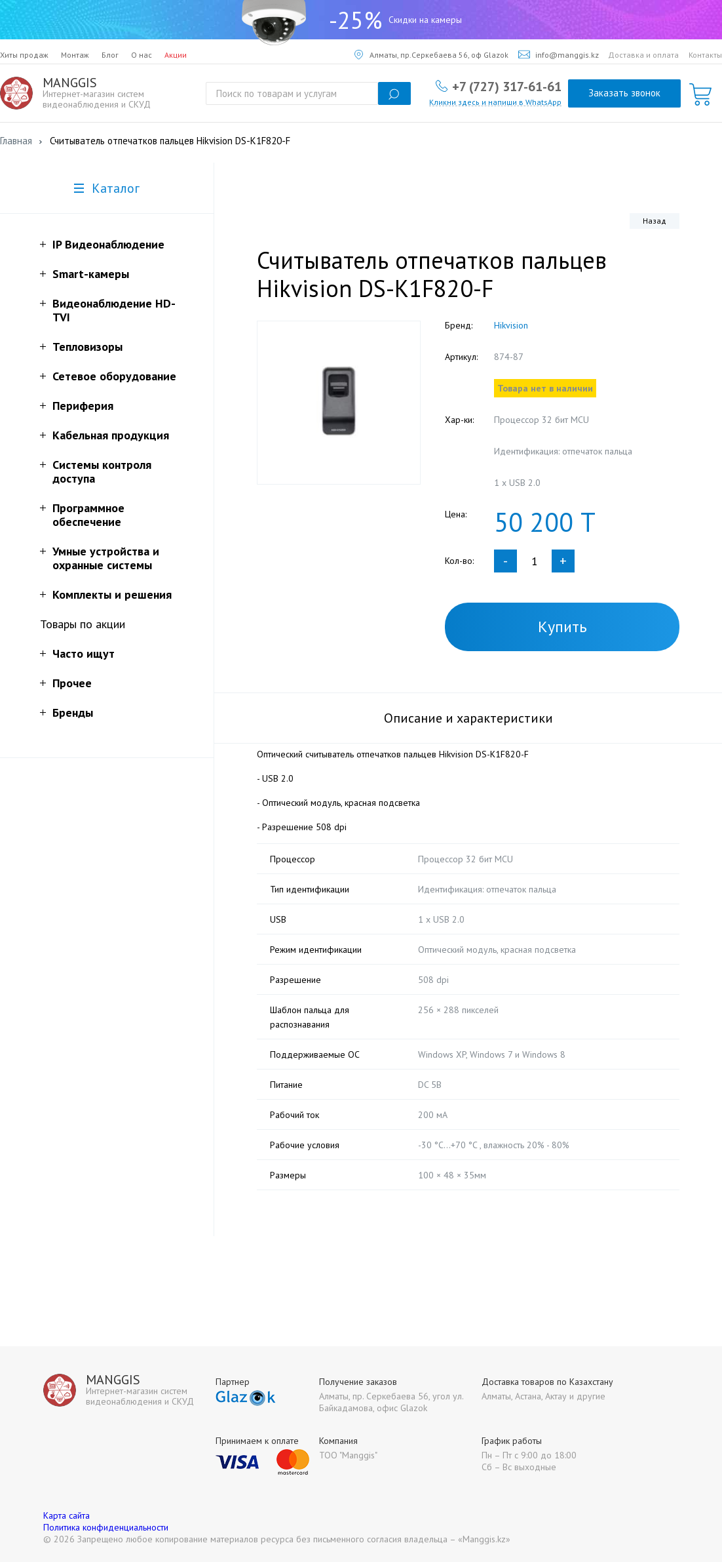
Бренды (72, 712)
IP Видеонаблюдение (108, 244)
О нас (141, 54)
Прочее (72, 683)
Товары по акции (82, 623)
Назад (654, 221)
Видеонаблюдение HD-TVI (114, 310)
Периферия (82, 405)
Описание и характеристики (468, 718)
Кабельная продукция (110, 435)
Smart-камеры (90, 274)
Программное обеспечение (88, 515)
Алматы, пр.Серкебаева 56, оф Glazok (431, 55)
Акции (175, 54)
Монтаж (75, 54)
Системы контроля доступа (101, 471)
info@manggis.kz (558, 55)
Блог (110, 54)
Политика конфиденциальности (105, 1527)
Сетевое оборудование (114, 376)
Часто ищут (83, 653)
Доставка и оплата (643, 55)
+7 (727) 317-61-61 (506, 85)
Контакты (705, 55)
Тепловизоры (87, 346)
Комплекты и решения (112, 594)
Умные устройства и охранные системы (105, 558)
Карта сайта (66, 1515)
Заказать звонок (624, 93)
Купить (562, 626)
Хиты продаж (24, 54)
